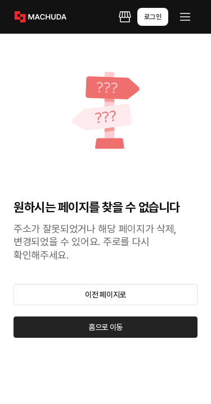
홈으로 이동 (105, 327)
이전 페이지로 (105, 294)
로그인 (153, 17)
